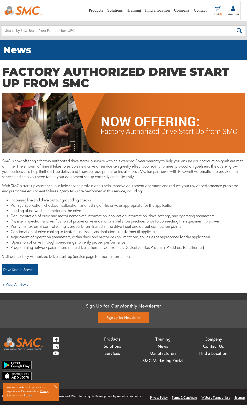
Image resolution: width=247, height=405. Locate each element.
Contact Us (213, 346)
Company (213, 339)
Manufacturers (162, 353)
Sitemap (239, 398)
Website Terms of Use (215, 398)
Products (112, 339)
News (163, 346)
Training (162, 339)
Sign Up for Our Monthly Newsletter (123, 306)
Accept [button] (28, 395)
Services (112, 353)
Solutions (112, 346)
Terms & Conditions (184, 398)
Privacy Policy (159, 398)
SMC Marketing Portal (162, 360)
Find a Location (213, 353)
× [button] (56, 386)
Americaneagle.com (130, 396)
